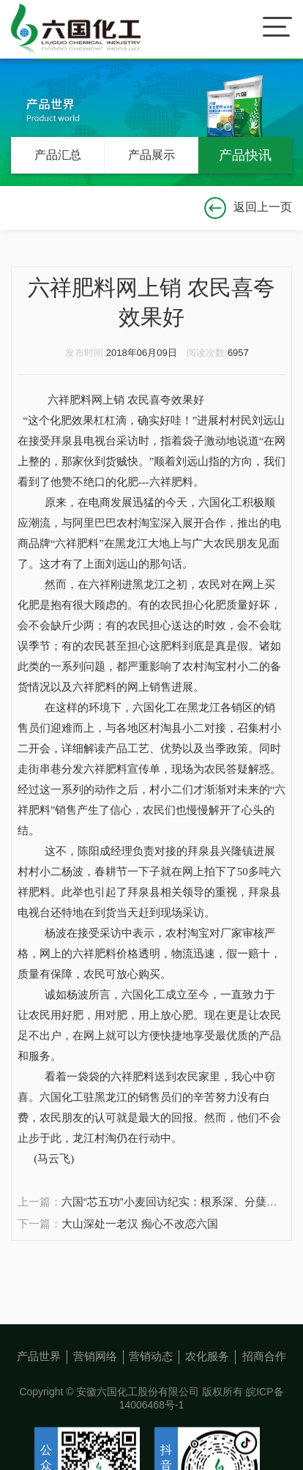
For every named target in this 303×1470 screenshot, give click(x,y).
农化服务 (207, 1399)
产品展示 (151, 155)
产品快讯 (245, 155)
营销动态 (151, 1399)
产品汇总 (57, 155)
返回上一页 (248, 207)
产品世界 (39, 1399)
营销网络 (95, 1399)
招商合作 (264, 1399)
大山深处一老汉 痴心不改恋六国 (139, 1223)
